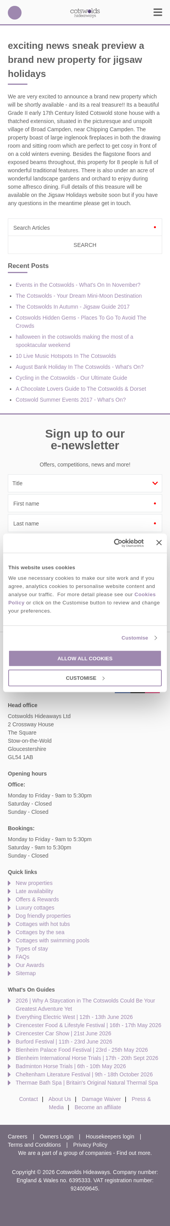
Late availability (34, 891)
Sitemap (26, 973)
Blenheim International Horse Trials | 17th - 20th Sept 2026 (87, 1058)
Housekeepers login (110, 1136)
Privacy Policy (90, 1145)
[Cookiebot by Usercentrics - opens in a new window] (110, 543)
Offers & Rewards (37, 899)
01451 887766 (15, 13)
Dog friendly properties (43, 916)
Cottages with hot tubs (43, 924)
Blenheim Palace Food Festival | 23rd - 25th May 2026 (82, 1050)
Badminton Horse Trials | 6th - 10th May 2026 (71, 1066)
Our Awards (30, 965)
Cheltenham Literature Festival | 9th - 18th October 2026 (84, 1074)
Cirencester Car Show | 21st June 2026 (63, 1033)
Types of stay (32, 948)
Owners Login (56, 1136)
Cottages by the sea (40, 932)
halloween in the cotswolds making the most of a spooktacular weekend (74, 341)
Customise (134, 638)
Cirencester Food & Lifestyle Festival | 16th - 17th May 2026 (88, 1025)
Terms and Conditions (34, 1145)
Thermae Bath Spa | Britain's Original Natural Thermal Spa (87, 1082)
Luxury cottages (35, 907)
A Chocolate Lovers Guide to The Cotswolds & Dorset (81, 389)
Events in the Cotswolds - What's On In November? (78, 285)
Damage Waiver (101, 1099)
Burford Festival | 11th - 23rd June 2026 (64, 1041)
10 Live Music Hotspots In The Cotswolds (66, 356)
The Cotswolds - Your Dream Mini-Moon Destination (79, 296)
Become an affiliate (97, 1107)
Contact (28, 1099)
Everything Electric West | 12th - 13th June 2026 (74, 1017)
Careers (17, 1136)
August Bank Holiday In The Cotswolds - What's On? (80, 367)
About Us (60, 1099)
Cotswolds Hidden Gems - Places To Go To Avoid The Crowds (81, 322)
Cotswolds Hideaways (85, 12)
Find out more (133, 1153)
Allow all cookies (85, 658)
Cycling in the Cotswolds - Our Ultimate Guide (71, 378)
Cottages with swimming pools (52, 940)
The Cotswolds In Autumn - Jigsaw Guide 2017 (73, 307)
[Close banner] (159, 542)
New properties (34, 883)
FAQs (22, 957)
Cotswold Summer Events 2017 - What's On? (71, 400)
